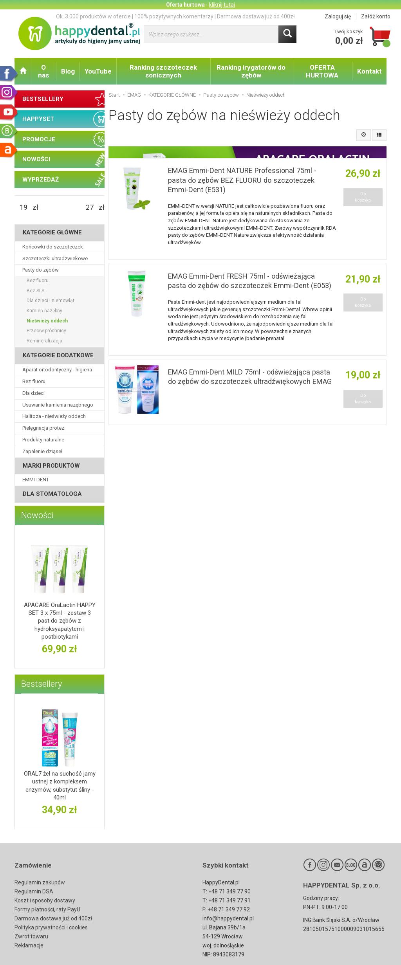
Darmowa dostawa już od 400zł (53, 918)
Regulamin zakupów (39, 882)
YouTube (98, 71)
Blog (68, 71)
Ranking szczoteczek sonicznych (163, 71)
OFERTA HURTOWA (322, 71)
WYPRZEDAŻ (40, 179)
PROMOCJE (38, 139)
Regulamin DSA (33, 891)
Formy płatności (34, 909)
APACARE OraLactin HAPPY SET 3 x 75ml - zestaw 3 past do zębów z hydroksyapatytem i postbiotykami (60, 620)
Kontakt (369, 71)
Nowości (37, 515)
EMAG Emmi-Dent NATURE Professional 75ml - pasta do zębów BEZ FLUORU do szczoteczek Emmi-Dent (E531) (242, 180)
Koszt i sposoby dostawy (44, 900)
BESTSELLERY (42, 99)
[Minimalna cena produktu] (23, 207)
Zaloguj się (338, 16)
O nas (43, 71)
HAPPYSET (38, 118)
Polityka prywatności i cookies (51, 927)
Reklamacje (28, 945)
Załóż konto (375, 16)
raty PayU (68, 909)
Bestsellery (41, 684)
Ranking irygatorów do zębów (251, 71)
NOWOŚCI (36, 159)
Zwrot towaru (31, 936)
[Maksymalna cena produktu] (90, 207)
